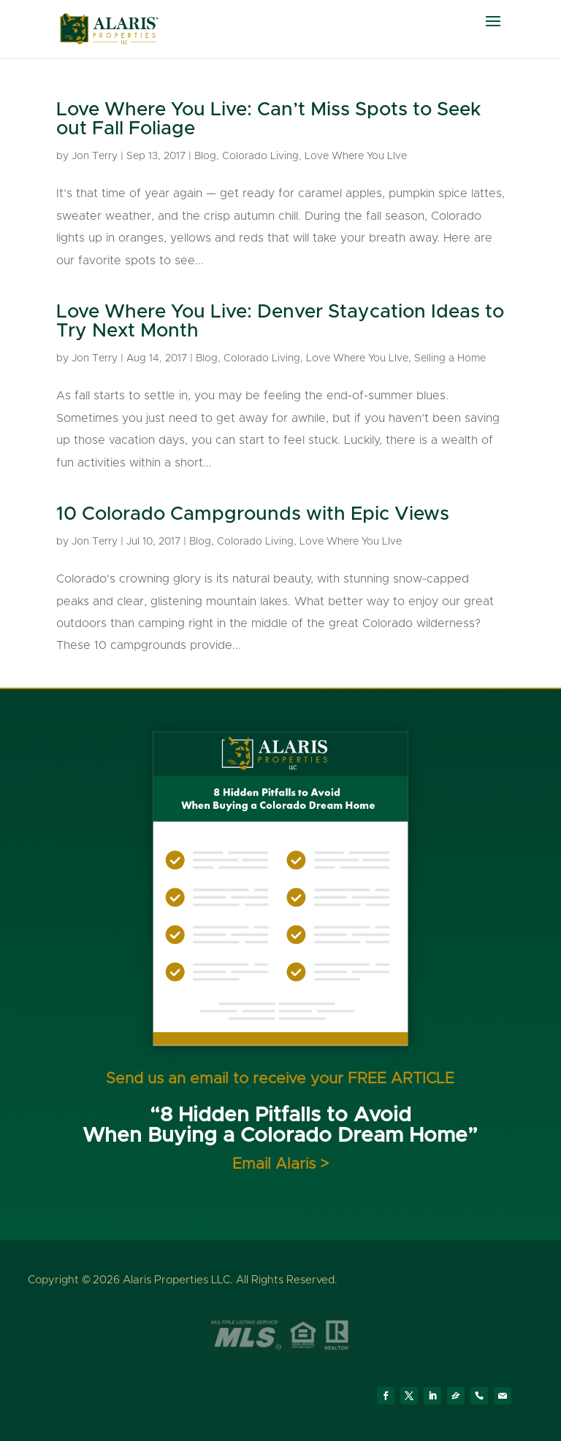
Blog (205, 156)
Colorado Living (260, 156)
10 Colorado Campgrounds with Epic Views (252, 513)
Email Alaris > (280, 1164)
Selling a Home (450, 358)
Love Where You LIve (356, 156)
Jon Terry (95, 156)
